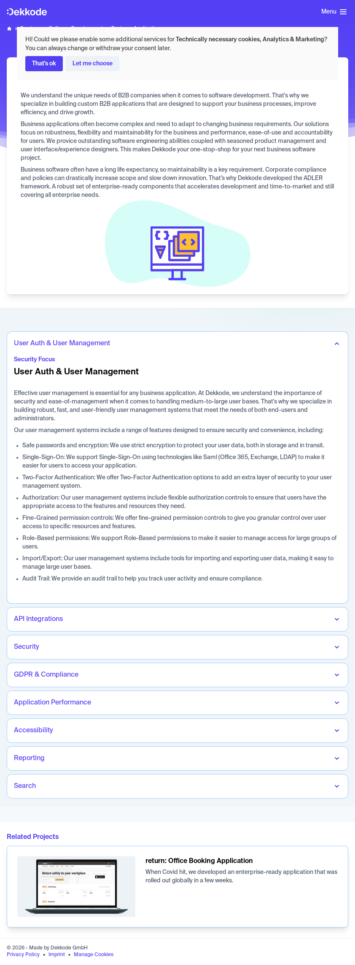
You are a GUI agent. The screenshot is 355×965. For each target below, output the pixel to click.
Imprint (56, 954)
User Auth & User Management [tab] (62, 343)
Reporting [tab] (29, 758)
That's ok (44, 64)
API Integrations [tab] (38, 619)
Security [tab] (26, 647)
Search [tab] (25, 786)
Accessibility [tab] (33, 730)
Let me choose (93, 64)
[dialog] (177, 53)
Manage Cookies (93, 954)
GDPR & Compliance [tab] (46, 675)
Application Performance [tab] (52, 702)
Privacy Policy (23, 954)
